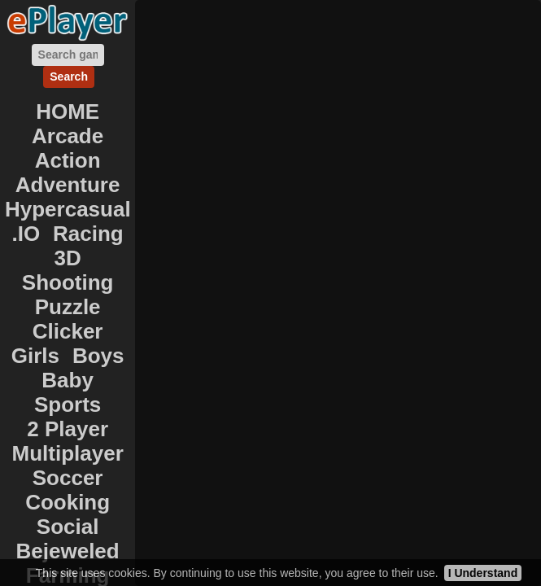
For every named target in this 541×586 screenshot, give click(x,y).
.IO (26, 233)
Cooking (67, 502)
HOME (67, 111)
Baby (67, 380)
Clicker (68, 331)
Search (69, 76)
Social (68, 526)
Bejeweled (68, 551)
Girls (35, 355)
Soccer (68, 478)
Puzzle (68, 307)
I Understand (483, 572)
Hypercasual (68, 209)
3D (68, 258)
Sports (67, 404)
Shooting (68, 282)
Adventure (67, 185)
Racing (88, 233)
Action (68, 160)
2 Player (67, 429)
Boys (98, 355)
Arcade (67, 136)
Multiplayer (68, 453)
